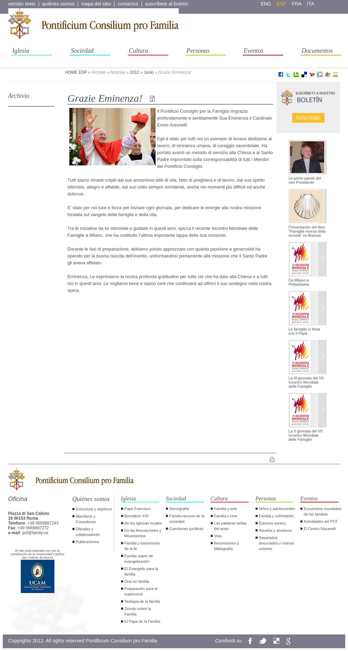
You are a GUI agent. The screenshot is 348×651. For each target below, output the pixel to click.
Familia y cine (225, 516)
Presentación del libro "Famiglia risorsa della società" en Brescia (307, 231)
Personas (198, 50)
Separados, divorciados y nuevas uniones (277, 543)
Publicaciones (87, 542)
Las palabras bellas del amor (230, 526)
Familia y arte (225, 509)
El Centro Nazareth (320, 529)
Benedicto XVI (137, 516)
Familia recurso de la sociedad (187, 518)
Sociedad (82, 50)
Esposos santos (272, 523)
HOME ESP (76, 72)
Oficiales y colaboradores (88, 532)
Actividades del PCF (321, 521)
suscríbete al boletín (166, 4)
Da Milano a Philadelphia (299, 282)
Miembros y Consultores (86, 519)
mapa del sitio (96, 4)
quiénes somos (58, 4)
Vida (218, 536)
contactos (128, 4)
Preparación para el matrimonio (141, 591)
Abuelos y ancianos (275, 530)
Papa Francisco (138, 509)
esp (281, 4)
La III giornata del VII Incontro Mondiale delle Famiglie (306, 382)
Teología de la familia (142, 601)
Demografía (179, 509)
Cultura (138, 50)
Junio (149, 72)
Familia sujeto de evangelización (139, 558)
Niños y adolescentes (277, 509)
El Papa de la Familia (142, 621)
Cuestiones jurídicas (186, 529)
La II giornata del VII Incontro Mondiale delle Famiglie (305, 435)
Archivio (18, 95)
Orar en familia (137, 581)
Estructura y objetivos (94, 509)
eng (266, 4)
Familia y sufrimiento (276, 516)
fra (296, 4)
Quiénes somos (91, 499)
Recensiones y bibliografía (226, 546)
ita (310, 4)
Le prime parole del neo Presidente (305, 180)
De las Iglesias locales (143, 523)
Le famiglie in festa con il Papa (304, 331)
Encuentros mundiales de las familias (322, 511)
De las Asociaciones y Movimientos (143, 533)
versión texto (22, 4)
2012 (134, 72)
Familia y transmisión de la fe (142, 546)
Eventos (254, 50)
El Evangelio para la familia (141, 571)
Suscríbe (308, 118)
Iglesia (20, 50)
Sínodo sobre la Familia (138, 611)
